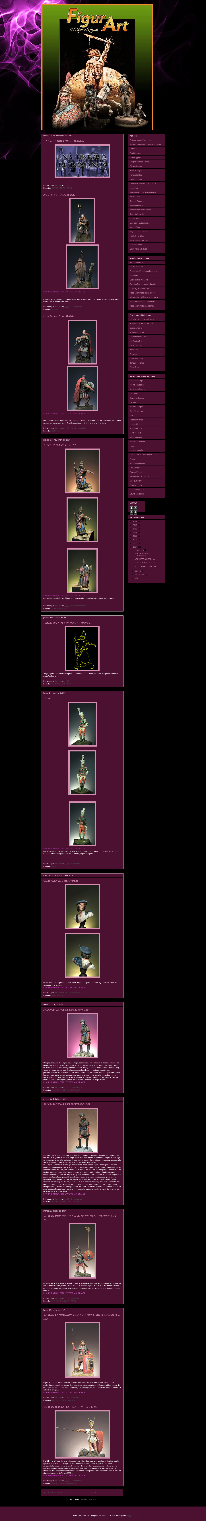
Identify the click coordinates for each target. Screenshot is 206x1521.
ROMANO (55, 310)
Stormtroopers (136, 485)
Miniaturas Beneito (137, 442)
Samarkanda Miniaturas (140, 476)
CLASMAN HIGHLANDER (60, 880)
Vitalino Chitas (136, 245)
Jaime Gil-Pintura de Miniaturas (143, 192)
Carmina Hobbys (137, 398)
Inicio (93, 1492)
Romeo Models (136, 472)
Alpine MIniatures (137, 385)
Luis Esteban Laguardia (139, 223)
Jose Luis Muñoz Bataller (140, 210)
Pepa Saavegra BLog (139, 240)
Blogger (130, 1516)
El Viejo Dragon (136, 407)
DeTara (133, 402)
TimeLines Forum (137, 363)
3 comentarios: (77, 307)
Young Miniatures (137, 494)
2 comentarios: (77, 1298)
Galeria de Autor (136, 358)
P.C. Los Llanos (136, 262)
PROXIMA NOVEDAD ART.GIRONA (66, 622)
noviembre (139, 550)
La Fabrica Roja (136, 341)
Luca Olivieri (135, 218)
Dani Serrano (135, 153)
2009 (135, 540)
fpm (107, 1516)
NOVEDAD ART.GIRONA (61, 684)
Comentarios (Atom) (88, 1499)
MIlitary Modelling (137, 332)
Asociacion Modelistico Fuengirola (144, 271)
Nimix (132, 446)
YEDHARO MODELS (138, 249)
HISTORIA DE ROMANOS (62, 188)
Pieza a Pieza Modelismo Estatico (144, 455)
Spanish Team (136, 328)
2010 (135, 536)
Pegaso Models (136, 450)
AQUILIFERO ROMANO (59, 194)
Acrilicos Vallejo (136, 381)
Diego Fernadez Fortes (139, 162)
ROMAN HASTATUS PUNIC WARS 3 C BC (70, 1406)
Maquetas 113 (136, 428)
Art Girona (134, 394)
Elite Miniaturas (136, 411)
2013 (135, 525)
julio (137, 578)
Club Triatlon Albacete (139, 280)
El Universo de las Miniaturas (142, 319)
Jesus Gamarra (136, 205)
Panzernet (134, 354)
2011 (135, 532)
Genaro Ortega (136, 179)
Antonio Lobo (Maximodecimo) (142, 140)
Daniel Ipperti (135, 157)
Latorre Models (136, 424)
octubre (138, 571)
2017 (135, 521)
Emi (131, 415)
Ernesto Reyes (136, 170)
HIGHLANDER (57, 995)
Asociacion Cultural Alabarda (142, 306)
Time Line (134, 350)
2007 (135, 547)
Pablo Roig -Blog (137, 236)
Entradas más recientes (54, 1492)
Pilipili (132, 459)
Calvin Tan (134, 149)
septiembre (140, 574)
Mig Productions (136, 437)
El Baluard (134, 275)
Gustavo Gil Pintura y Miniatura (143, 184)
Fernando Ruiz (136, 175)
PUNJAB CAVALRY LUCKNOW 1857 (66, 1009)
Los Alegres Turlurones (139, 288)
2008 (135, 543)
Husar (47, 698)
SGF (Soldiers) (136, 481)
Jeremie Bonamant (138, 201)
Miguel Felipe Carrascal (139, 232)
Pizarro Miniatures (137, 463)
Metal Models (135, 433)
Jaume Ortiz (135, 197)
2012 (135, 529)
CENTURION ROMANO (58, 316)
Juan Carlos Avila (137, 214)
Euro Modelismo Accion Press (142, 323)
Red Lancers (135, 468)
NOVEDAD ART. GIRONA (60, 445)
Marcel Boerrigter (137, 227)
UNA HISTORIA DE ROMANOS (63, 141)
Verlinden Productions (139, 490)
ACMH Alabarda (136, 267)
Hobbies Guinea (136, 420)
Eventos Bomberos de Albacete (143, 284)
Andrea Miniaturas (137, 389)
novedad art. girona (59, 608)
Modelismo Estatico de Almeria (142, 302)
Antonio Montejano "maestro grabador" (146, 144)
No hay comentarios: (79, 428)
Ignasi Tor (134, 188)
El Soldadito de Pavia (139, 337)
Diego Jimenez (136, 166)
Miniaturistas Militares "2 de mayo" (144, 297)
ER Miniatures (136, 345)
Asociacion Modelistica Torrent (142, 293)
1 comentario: (76, 864)
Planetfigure (135, 367)
